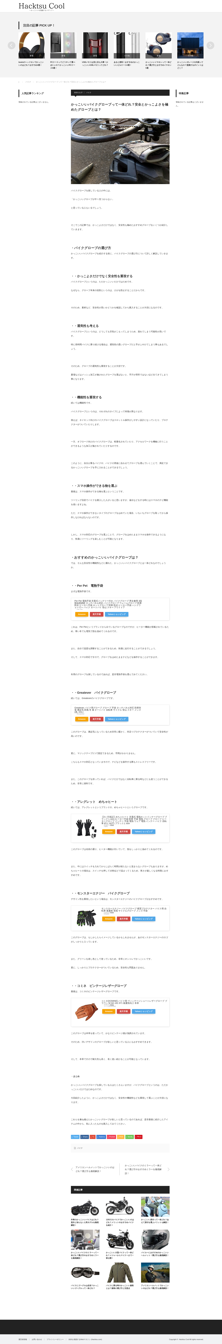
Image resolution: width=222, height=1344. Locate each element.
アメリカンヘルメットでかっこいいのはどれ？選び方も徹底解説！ (95, 1169)
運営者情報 (22, 1339)
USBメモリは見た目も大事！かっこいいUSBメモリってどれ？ (95, 63)
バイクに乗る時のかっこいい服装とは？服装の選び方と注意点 (120, 1286)
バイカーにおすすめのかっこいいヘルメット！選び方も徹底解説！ (155, 1253)
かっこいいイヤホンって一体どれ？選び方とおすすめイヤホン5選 (158, 65)
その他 (127, 56)
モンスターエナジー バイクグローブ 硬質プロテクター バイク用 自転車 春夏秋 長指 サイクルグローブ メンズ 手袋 (133, 909)
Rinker (112, 825)
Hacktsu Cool (184, 1339)
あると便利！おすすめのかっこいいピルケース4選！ (127, 63)
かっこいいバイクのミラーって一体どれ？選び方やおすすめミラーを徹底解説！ (143, 1169)
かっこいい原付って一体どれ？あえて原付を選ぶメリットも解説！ (155, 1221)
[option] (34, 49)
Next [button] (210, 45)
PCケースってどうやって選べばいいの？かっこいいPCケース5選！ (62, 65)
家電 (31, 56)
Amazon (82, 614)
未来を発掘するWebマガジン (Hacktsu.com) (85, 1339)
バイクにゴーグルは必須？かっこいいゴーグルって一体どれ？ (85, 1286)
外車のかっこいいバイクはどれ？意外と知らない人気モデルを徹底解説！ (85, 1222)
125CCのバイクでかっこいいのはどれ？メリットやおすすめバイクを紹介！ (120, 1222)
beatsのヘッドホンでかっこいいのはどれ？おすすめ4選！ (31, 63)
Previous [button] (11, 45)
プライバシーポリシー (55, 1339)
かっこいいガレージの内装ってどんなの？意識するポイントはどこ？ (190, 65)
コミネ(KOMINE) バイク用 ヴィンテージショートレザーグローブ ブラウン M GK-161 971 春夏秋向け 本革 (134, 1002)
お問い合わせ (37, 1339)
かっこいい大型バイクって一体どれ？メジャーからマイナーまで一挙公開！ (120, 1255)
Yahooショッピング (117, 614)
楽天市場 (97, 614)
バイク (88, 92)
